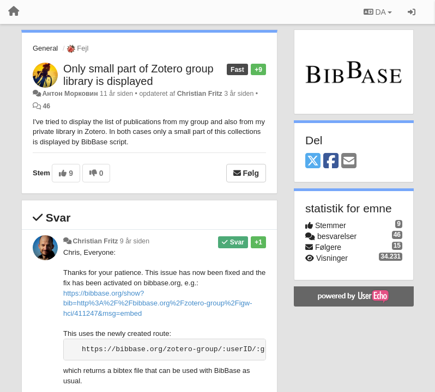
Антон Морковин (70, 93)
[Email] (349, 161)
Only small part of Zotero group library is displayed (138, 75)
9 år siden (134, 241)
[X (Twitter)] (313, 161)
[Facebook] (331, 161)
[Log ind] (411, 12)
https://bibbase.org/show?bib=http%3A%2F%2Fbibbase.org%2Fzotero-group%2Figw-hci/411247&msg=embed (157, 303)
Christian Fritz (199, 93)
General (45, 48)
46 (46, 106)
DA (378, 12)
